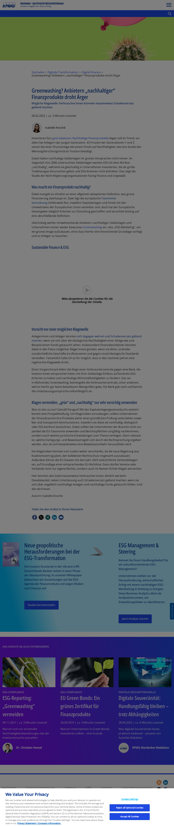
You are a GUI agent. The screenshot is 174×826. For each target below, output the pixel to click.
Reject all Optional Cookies (129, 813)
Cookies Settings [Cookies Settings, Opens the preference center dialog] (129, 804)
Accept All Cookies (129, 821)
